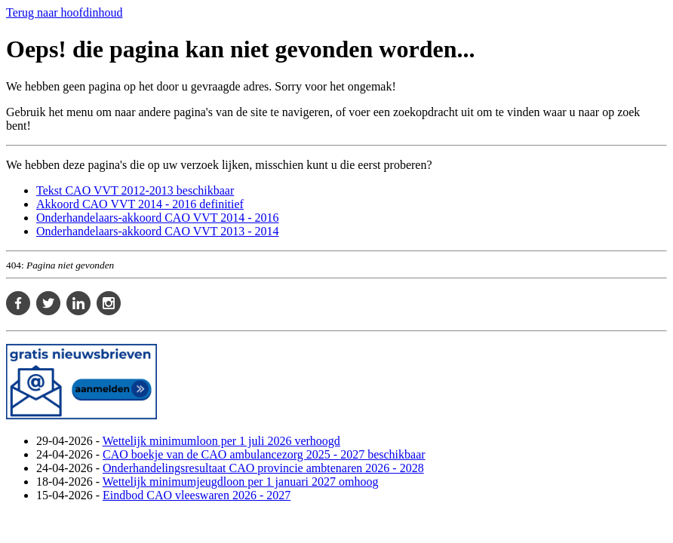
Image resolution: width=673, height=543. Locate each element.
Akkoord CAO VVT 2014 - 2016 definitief (140, 204)
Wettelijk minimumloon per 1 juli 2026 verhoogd (221, 440)
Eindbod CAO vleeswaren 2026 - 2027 (196, 495)
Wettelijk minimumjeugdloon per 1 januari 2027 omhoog (241, 481)
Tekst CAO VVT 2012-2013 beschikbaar (135, 190)
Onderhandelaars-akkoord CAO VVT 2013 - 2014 (157, 231)
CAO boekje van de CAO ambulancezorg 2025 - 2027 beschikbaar (264, 454)
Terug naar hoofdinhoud (64, 12)
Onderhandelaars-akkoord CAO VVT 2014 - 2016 (157, 217)
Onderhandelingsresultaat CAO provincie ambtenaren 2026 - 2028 (263, 468)
